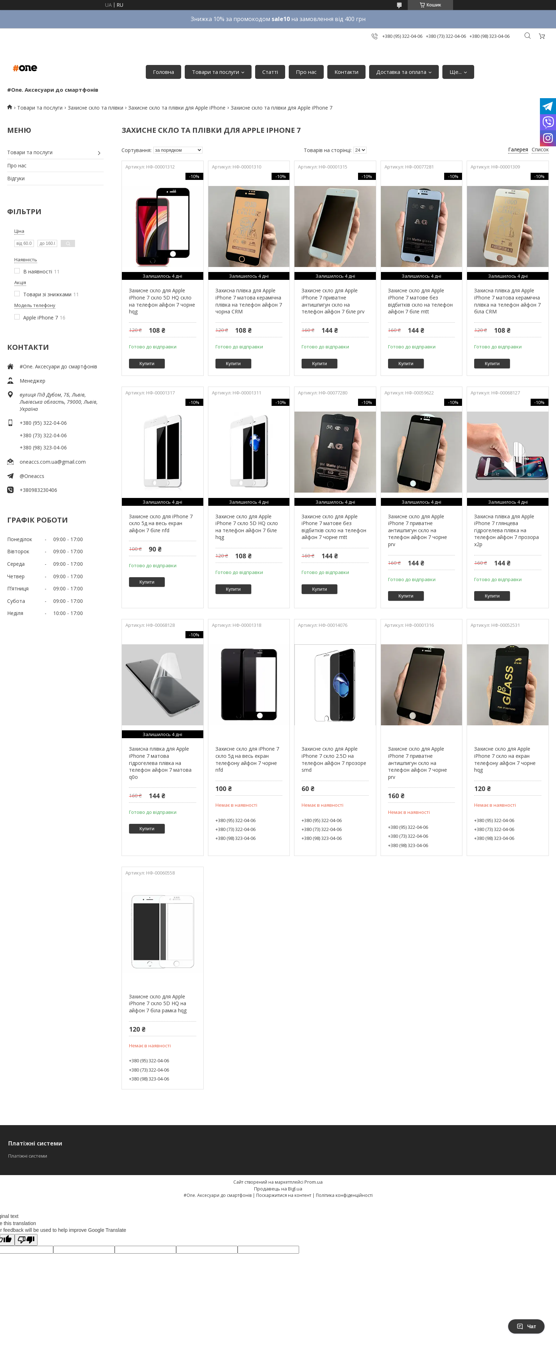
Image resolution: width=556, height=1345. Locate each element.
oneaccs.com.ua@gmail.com (53, 461)
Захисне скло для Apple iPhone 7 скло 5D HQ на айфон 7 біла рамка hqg (158, 1003)
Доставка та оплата (401, 71)
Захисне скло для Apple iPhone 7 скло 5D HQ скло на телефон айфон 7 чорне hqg (162, 301)
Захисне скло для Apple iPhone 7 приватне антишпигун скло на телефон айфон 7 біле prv (333, 301)
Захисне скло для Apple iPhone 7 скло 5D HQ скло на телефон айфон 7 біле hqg (246, 527)
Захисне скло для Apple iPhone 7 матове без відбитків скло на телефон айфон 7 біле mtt (420, 301)
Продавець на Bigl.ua (278, 1188)
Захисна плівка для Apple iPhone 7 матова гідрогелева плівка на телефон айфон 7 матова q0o (160, 762)
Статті (270, 71)
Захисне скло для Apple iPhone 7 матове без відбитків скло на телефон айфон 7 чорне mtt (334, 527)
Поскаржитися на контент (283, 1195)
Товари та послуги (215, 71)
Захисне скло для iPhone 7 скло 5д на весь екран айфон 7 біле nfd (161, 523)
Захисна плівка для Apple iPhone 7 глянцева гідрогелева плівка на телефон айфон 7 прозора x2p (506, 530)
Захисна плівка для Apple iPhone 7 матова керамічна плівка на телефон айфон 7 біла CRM (507, 301)
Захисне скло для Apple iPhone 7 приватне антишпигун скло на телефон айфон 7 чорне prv (417, 530)
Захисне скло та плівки (95, 107)
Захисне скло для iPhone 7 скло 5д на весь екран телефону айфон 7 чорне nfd (247, 759)
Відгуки (16, 178)
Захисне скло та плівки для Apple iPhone (176, 107)
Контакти (346, 71)
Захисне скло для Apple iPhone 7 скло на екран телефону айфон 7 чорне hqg (505, 759)
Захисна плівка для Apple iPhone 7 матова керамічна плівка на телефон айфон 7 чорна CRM (248, 301)
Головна (163, 71)
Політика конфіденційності (344, 1195)
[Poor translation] (26, 1240)
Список (540, 149)
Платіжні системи (27, 1156)
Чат (526, 1326)
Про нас (306, 71)
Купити (146, 363)
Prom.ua (313, 1182)
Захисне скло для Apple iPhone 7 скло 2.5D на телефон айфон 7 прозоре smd (334, 759)
